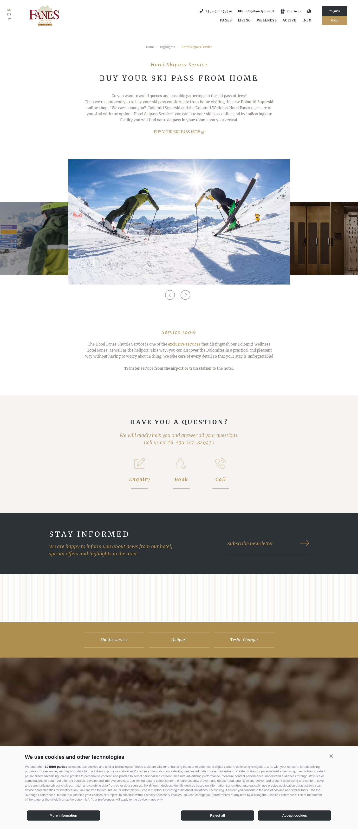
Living (244, 20)
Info (306, 20)
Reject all (217, 815)
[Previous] (169, 295)
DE (9, 14)
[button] (331, 756)
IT (9, 19)
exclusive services (184, 344)
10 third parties (56, 766)
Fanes (226, 20)
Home (150, 47)
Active (290, 20)
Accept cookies (294, 815)
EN (9, 9)
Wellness (267, 20)
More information (63, 815)
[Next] (184, 295)
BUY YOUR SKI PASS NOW (177, 132)
